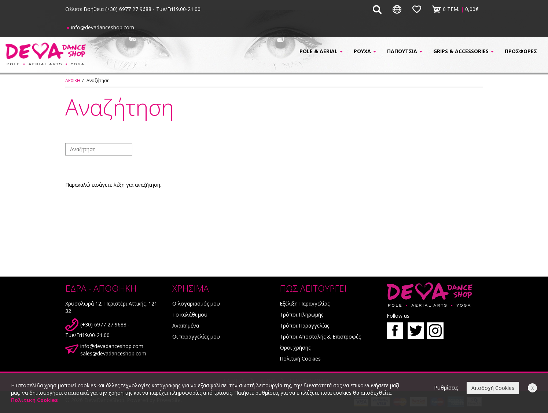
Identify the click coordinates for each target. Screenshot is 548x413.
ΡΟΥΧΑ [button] (365, 51)
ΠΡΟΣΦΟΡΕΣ (521, 51)
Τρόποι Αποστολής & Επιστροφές (320, 336)
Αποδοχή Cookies (492, 387)
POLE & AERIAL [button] (321, 51)
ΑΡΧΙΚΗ (72, 80)
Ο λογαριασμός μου (196, 303)
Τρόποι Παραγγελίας (304, 325)
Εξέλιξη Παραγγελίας (305, 303)
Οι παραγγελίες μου (196, 336)
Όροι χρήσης (295, 347)
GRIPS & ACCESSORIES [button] (463, 51)
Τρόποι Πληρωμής (301, 314)
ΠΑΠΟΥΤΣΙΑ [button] (404, 51)
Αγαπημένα (185, 325)
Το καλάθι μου (189, 314)
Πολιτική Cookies (300, 358)
